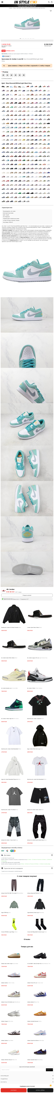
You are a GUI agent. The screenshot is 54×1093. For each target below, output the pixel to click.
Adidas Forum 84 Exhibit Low (10, 1002)
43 (15, 75)
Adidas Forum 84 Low (35, 982)
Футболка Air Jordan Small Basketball (11, 749)
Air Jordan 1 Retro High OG (10, 718)
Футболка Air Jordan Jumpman (35, 718)
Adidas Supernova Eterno (35, 1040)
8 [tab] (32, 38)
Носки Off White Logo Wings (9, 932)
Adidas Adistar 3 (33, 1002)
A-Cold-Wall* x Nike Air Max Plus (38, 963)
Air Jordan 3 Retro (34, 688)
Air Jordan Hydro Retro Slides (9, 657)
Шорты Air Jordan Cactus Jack (35, 809)
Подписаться (49, 1069)
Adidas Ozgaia (7, 1021)
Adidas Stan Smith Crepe (9, 963)
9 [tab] (33, 38)
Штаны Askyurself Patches (34, 893)
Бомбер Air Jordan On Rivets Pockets (11, 627)
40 (3, 75)
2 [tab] (22, 38)
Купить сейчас (40, 1090)
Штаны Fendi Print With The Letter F (12, 893)
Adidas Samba (7, 982)
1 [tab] (20, 38)
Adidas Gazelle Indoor (35, 1059)
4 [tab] (25, 38)
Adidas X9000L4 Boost (9, 1059)
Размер (6, 72)
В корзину (14, 1090)
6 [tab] (28, 38)
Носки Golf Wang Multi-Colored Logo (37, 932)
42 (11, 75)
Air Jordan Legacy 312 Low (37, 657)
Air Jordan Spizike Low (9, 688)
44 (19, 75)
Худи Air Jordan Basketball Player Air (10, 779)
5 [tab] (27, 38)
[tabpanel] (27, 23)
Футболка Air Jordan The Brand (9, 809)
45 (23, 75)
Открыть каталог (27, 595)
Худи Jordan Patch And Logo (35, 749)
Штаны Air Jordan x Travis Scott (9, 840)
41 (7, 75)
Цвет (17, 83)
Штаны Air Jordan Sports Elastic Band (37, 840)
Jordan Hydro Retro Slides (34, 627)
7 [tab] (30, 38)
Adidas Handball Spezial (34, 1021)
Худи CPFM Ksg (6, 912)
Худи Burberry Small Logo (35, 912)
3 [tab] (23, 38)
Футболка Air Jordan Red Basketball (36, 779)
